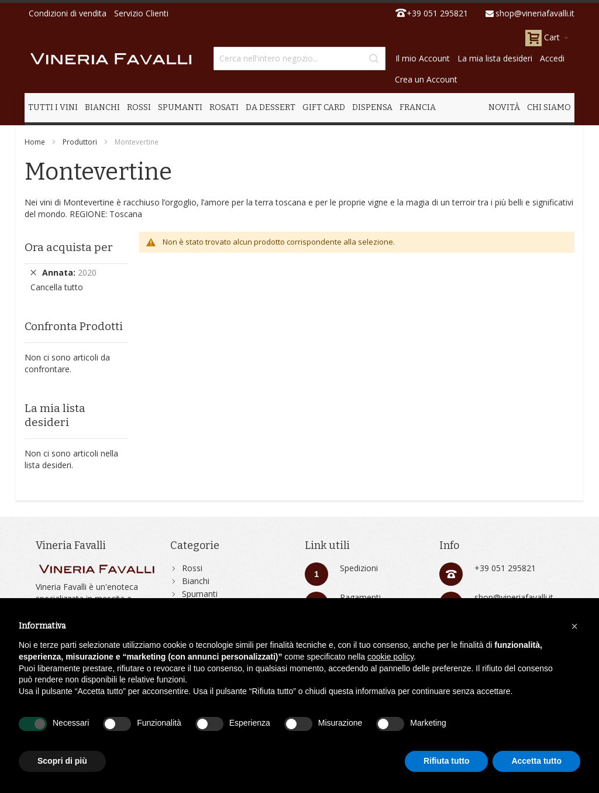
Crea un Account (426, 79)
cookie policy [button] (390, 656)
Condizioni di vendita (67, 13)
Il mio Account (422, 58)
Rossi (192, 568)
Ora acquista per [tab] (69, 247)
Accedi (552, 58)
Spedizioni (359, 568)
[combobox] (299, 58)
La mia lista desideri (494, 58)
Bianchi (195, 580)
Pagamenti (360, 597)
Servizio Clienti (141, 13)
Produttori (80, 142)
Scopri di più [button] (62, 760)
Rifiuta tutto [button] (447, 760)
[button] (574, 626)
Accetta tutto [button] (536, 760)
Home (35, 142)
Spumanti (200, 593)
